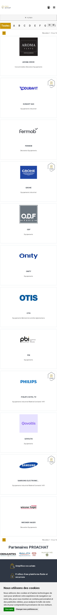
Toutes (5, 25)
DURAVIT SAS (28, 104)
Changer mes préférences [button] (27, 609)
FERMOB (28, 146)
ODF (28, 230)
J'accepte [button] (9, 609)
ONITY (28, 271)
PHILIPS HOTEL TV (28, 397)
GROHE (28, 188)
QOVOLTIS (28, 439)
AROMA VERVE (28, 62)
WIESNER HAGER (28, 523)
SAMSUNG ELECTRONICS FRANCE (29, 481)
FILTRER (28, 18)
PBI (28, 355)
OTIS (29, 313)
